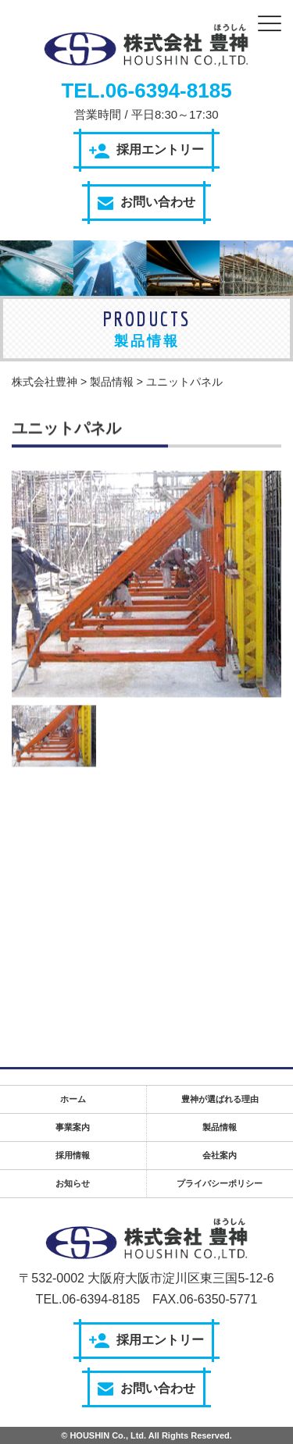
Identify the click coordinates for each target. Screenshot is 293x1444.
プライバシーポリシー (220, 1183)
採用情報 (72, 1155)
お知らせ (72, 1183)
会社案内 (219, 1155)
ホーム (73, 1099)
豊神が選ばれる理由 (220, 1099)
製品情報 (219, 1127)
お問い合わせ (146, 202)
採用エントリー (146, 150)
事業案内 (72, 1127)
